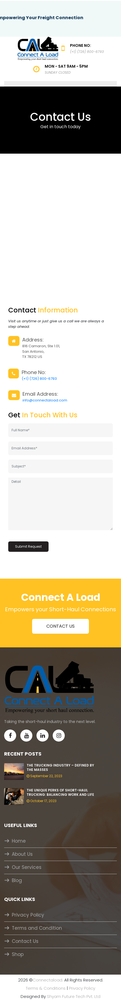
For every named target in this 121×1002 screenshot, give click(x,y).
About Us (22, 854)
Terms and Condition (37, 928)
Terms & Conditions (46, 988)
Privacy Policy (28, 915)
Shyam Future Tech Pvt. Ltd (73, 996)
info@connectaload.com (44, 400)
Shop (18, 954)
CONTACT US (60, 626)
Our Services (26, 867)
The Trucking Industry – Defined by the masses (60, 767)
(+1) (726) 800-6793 (39, 378)
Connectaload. (48, 980)
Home (19, 841)
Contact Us (25, 941)
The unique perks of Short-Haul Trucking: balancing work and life (60, 792)
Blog (17, 880)
